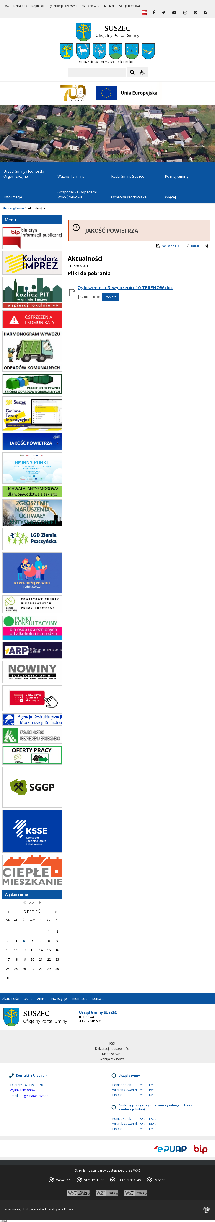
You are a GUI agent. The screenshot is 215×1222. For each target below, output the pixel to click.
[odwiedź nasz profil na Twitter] (164, 13)
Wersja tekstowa (129, 6)
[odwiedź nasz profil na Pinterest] (195, 13)
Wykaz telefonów (22, 1090)
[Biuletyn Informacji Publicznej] (144, 13)
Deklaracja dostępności (28, 6)
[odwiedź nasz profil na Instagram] (185, 13)
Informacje (79, 998)
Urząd (28, 998)
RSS (7, 6)
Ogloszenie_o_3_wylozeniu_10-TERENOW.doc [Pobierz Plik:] (125, 288)
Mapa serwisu (91, 6)
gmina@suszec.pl (36, 1096)
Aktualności (10, 998)
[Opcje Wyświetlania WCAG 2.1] (142, 72)
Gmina (42, 998)
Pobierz (110, 297)
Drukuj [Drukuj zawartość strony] (192, 246)
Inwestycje (59, 998)
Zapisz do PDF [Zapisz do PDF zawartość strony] (167, 246)
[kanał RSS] (205, 13)
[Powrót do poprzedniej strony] (207, 246)
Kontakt (109, 6)
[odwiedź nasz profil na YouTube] (174, 13)
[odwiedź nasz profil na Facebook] (153, 13)
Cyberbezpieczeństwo (63, 6)
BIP (112, 1038)
